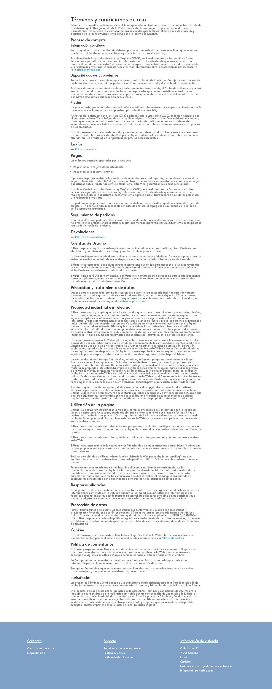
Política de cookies (172, 538)
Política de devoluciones (90, 237)
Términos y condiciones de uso (122, 648)
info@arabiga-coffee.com (196, 670)
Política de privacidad (87, 69)
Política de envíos (85, 149)
